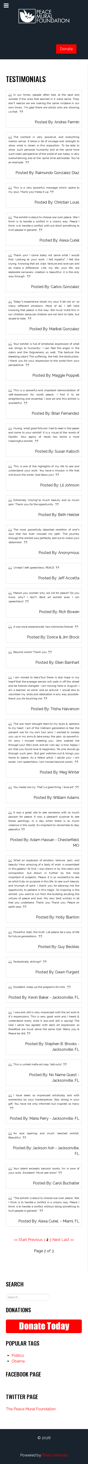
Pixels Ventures (55, 1455)
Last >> (67, 1239)
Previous (35, 1239)
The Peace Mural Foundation (31, 1409)
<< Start (20, 1239)
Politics (17, 1355)
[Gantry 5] (44, 16)
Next (56, 1239)
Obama (18, 1361)
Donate (66, 49)
